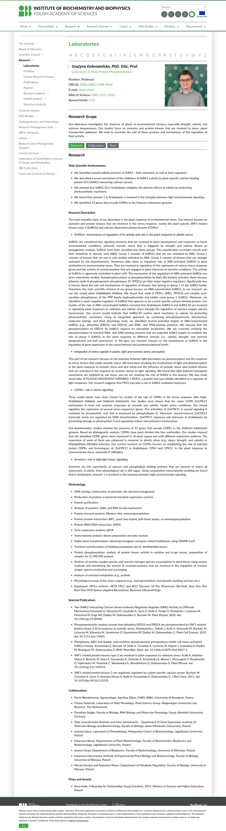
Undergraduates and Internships (38, 121)
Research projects (34, 93)
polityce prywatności (78, 820)
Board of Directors (30, 49)
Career (124, 26)
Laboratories (31, 65)
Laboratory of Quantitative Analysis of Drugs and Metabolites (41, 160)
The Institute (46, 26)
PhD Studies (146, 26)
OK (23, 825)
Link (92, 100)
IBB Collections (28, 168)
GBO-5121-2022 (103, 95)
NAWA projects (33, 98)
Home (120, 804)
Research (70, 26)
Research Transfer (98, 26)
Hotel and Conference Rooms (37, 173)
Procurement (194, 26)
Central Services (29, 153)
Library (23, 138)
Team (113, 145)
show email (86, 89)
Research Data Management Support (36, 145)
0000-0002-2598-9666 (96, 84)
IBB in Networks (29, 132)
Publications (31, 82)
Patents (28, 87)
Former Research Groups (39, 76)
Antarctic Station (29, 110)
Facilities (170, 26)
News (23, 26)
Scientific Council (29, 54)
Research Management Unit (36, 127)
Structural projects (35, 104)
